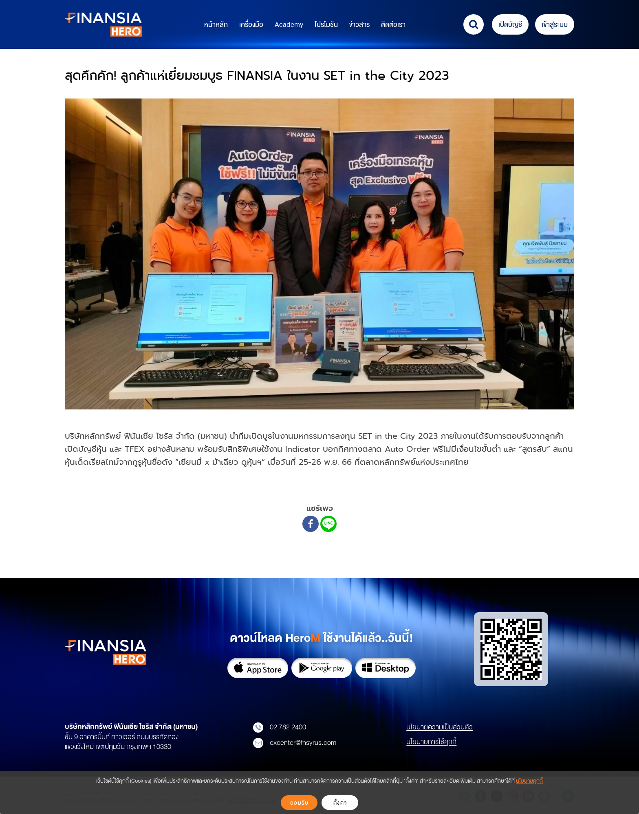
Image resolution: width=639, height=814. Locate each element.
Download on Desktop (385, 668)
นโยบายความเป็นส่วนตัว (439, 727)
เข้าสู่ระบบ (555, 24)
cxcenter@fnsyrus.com (295, 742)
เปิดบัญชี (510, 24)
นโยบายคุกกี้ (529, 781)
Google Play (321, 668)
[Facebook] (310, 524)
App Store (257, 668)
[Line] (328, 524)
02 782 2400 (279, 727)
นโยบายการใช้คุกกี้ (431, 741)
